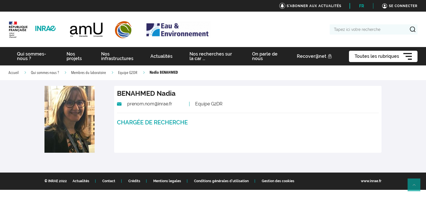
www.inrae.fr (371, 181)
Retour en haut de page (416, 187)
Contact (108, 181)
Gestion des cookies (278, 181)
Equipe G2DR (127, 73)
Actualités (81, 181)
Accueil (13, 73)
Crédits (134, 181)
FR (361, 6)
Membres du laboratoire (88, 73)
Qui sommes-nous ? (45, 73)
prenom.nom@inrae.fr (149, 104)
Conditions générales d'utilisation (221, 181)
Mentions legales (167, 181)
